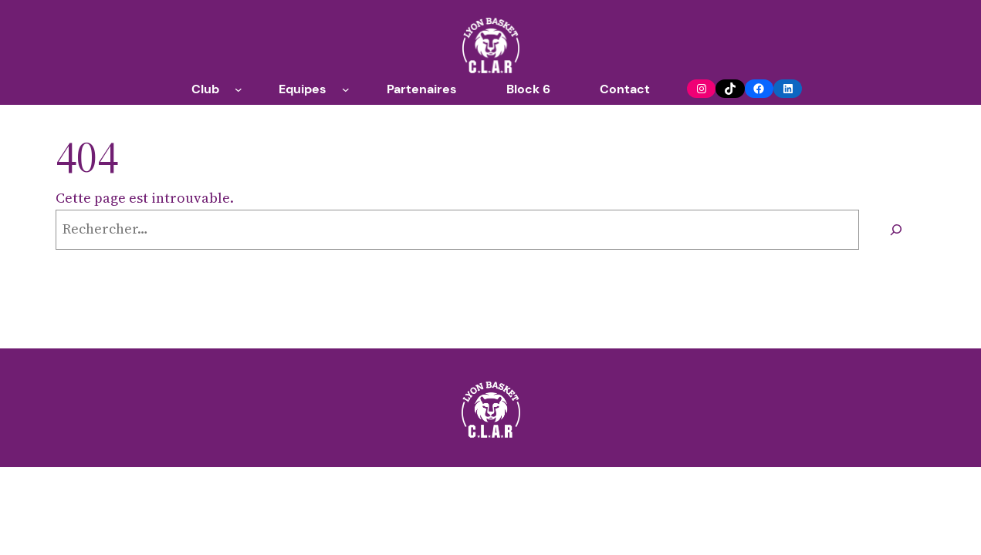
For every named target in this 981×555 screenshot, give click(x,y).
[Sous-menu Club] (238, 89)
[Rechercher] (896, 230)
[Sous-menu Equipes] (346, 89)
